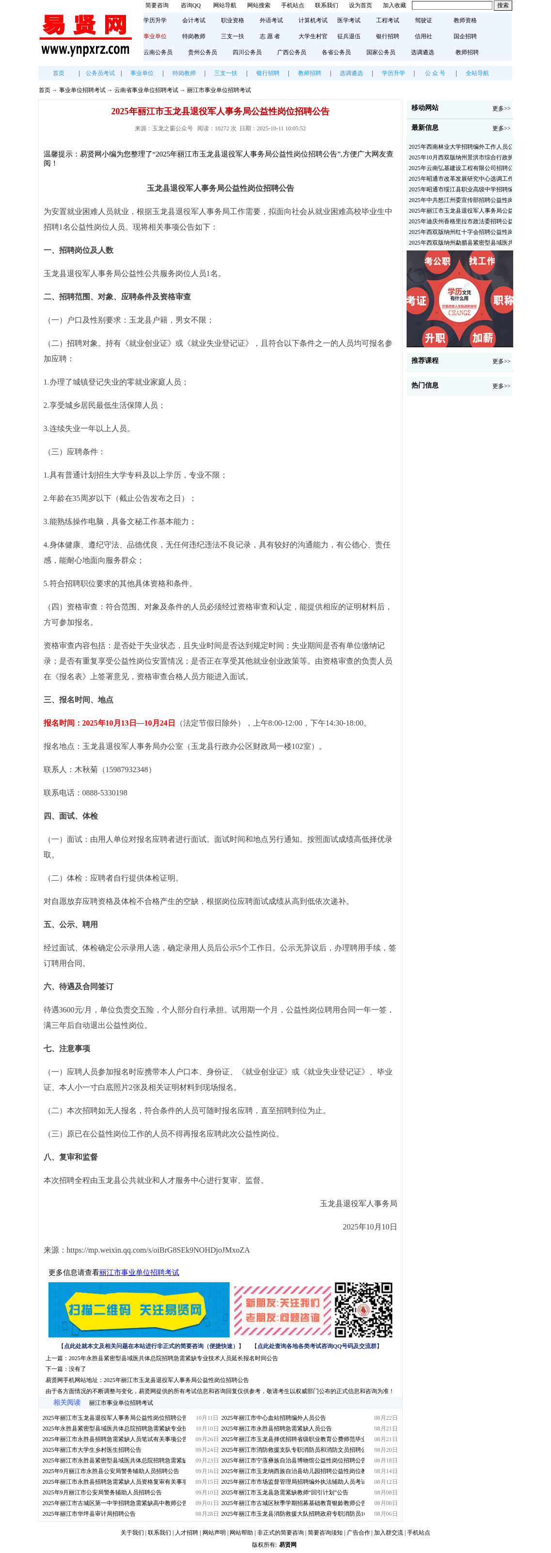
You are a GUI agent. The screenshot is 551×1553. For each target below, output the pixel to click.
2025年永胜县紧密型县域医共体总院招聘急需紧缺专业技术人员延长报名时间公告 (173, 1358)
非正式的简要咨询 (280, 1532)
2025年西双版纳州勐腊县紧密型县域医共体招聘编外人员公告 (460, 242)
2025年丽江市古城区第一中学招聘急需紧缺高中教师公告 (114, 1503)
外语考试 (271, 20)
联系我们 (326, 5)
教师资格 (465, 20)
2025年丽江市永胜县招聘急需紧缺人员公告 (276, 1428)
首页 (58, 73)
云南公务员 (158, 52)
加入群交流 (388, 1532)
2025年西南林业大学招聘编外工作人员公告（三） (460, 146)
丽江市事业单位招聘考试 (219, 90)
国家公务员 (380, 52)
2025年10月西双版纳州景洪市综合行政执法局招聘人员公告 (460, 157)
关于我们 (132, 1532)
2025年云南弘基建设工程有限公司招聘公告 (460, 168)
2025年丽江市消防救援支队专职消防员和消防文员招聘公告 (292, 1449)
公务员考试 (100, 73)
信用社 (423, 36)
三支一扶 (232, 36)
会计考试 (193, 20)
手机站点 (292, 5)
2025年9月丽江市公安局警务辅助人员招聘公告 (102, 1492)
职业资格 (232, 20)
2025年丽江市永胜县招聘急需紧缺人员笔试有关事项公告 (114, 1439)
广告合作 (358, 1532)
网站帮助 (241, 1532)
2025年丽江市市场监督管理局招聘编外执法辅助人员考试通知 (292, 1481)
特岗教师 (193, 36)
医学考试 (349, 20)
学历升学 (155, 20)
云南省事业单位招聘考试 (146, 90)
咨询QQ (191, 5)
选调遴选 (422, 52)
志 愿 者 (270, 36)
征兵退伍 (349, 36)
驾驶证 (423, 20)
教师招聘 (467, 52)
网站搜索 (258, 5)
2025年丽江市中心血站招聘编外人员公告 (273, 1417)
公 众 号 (435, 73)
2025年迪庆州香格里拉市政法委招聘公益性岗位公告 (460, 221)
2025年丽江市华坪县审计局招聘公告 (89, 1513)
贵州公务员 (202, 52)
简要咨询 (157, 5)
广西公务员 (291, 52)
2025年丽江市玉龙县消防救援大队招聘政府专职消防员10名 (292, 1513)
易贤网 (288, 1544)
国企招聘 (465, 36)
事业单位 (142, 73)
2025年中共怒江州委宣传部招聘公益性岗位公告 (460, 200)
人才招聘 (186, 1532)
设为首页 (360, 5)
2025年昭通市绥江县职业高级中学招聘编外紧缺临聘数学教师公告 (460, 189)
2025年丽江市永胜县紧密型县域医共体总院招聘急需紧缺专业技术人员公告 (114, 1460)
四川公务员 (247, 52)
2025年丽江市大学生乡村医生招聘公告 (92, 1449)
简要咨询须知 (325, 1532)
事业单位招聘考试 (82, 90)
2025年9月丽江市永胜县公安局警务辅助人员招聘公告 (111, 1471)
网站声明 (214, 1532)
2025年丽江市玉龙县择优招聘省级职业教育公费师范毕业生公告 (292, 1439)
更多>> (501, 108)
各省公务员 (336, 52)
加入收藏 (394, 5)
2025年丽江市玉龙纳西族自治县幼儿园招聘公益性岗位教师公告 (292, 1471)
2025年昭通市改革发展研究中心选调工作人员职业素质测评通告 (460, 178)
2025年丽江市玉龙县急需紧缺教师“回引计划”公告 (285, 1492)
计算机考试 (313, 20)
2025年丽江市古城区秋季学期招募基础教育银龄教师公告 (292, 1503)
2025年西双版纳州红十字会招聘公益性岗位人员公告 (460, 232)
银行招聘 (387, 36)
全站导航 (477, 73)
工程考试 (387, 20)
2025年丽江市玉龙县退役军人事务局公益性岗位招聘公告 (176, 1380)
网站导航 (224, 5)
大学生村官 (313, 36)
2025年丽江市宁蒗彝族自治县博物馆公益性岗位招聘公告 (292, 1460)
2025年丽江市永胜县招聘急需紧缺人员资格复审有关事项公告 (114, 1481)
